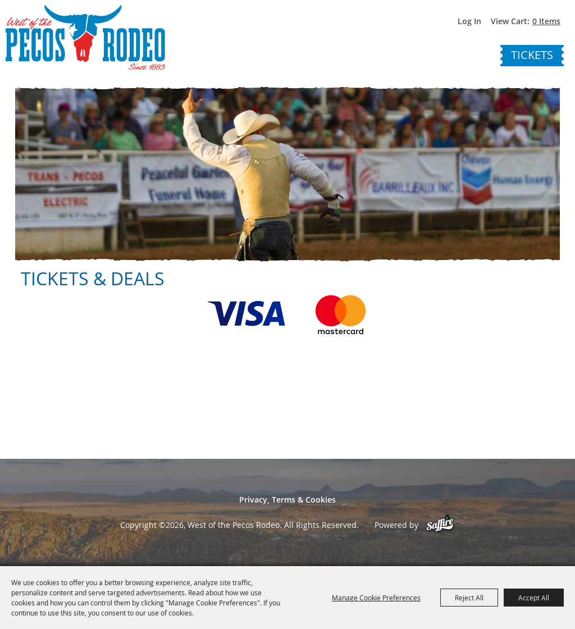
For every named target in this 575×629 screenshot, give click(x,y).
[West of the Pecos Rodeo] (85, 37)
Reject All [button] (469, 597)
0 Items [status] (546, 21)
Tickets (532, 54)
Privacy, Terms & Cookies (287, 499)
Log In (469, 21)
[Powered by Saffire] (440, 524)
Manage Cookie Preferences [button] (376, 597)
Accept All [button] (533, 597)
